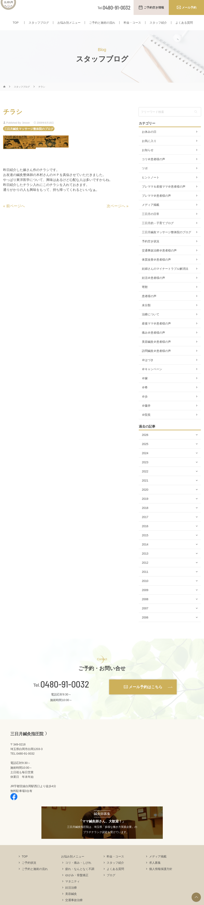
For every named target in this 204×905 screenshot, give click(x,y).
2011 (145, 580)
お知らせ (147, 158)
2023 (145, 470)
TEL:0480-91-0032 (22, 761)
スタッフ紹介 (158, 30)
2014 (145, 552)
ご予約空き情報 (154, 7)
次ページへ (116, 214)
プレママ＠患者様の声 (156, 203)
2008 (145, 607)
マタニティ (72, 889)
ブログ (111, 883)
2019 (145, 507)
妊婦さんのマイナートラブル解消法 (165, 276)
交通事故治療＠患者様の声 (159, 258)
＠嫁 (145, 386)
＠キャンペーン (152, 377)
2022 (145, 479)
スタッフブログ (39, 30)
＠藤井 (146, 413)
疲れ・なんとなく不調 (79, 876)
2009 (145, 598)
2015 (145, 543)
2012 (145, 570)
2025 (145, 452)
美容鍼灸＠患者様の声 (156, 349)
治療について (150, 322)
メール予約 (189, 7)
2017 (145, 525)
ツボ (145, 176)
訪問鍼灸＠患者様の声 (156, 359)
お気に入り (149, 149)
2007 (145, 616)
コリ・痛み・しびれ (78, 870)
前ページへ (15, 214)
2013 (145, 561)
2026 (145, 443)
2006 (145, 625)
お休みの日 (149, 139)
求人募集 (155, 870)
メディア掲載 (150, 213)
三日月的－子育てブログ (158, 231)
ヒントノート (150, 185)
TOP (16, 30)
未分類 (146, 313)
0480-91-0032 (64, 692)
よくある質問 (184, 30)
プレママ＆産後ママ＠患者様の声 (163, 194)
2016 (145, 534)
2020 (145, 497)
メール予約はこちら (145, 695)
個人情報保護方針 (160, 876)
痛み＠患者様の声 (153, 340)
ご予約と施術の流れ (102, 30)
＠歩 (145, 404)
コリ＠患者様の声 (153, 167)
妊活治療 (71, 895)
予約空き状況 (150, 249)
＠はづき (147, 368)
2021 (145, 488)
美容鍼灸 (71, 901)
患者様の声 (149, 304)
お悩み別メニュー (69, 30)
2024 (145, 461)
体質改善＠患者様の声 (156, 267)
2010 (145, 589)
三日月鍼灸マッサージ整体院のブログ (28, 136)
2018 (145, 516)
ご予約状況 (29, 870)
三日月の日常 (150, 222)
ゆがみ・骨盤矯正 (76, 883)
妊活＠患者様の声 (153, 286)
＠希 (145, 395)
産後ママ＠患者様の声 (156, 331)
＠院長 (146, 422)
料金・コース (132, 30)
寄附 (145, 295)
